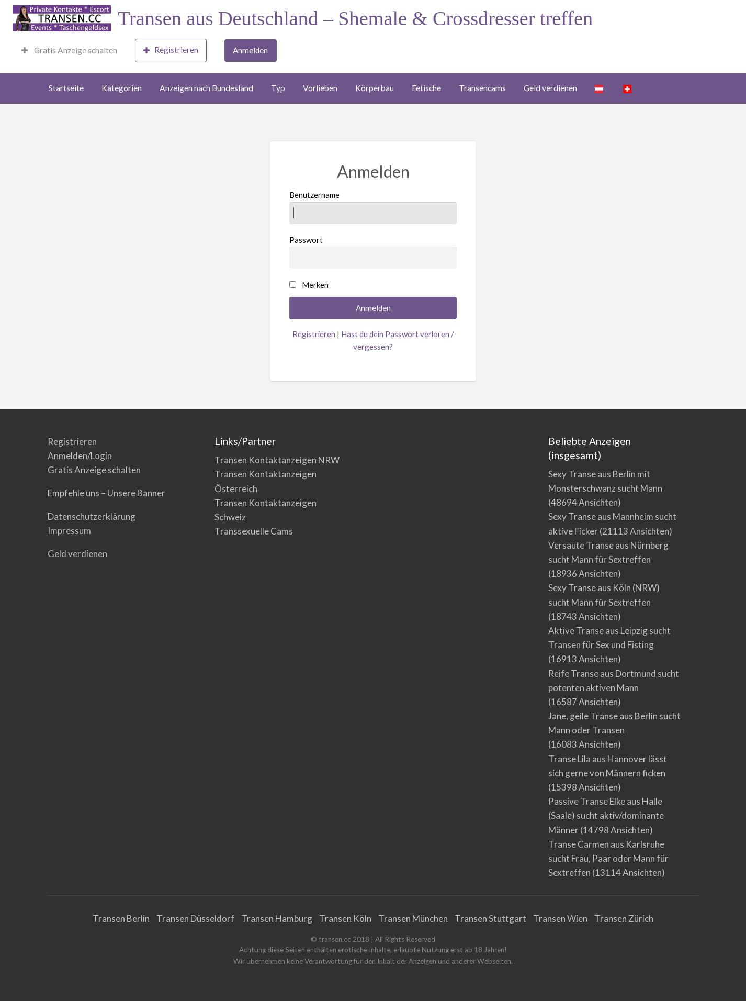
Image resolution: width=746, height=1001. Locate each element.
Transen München (413, 918)
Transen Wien (560, 918)
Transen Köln (345, 918)
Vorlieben (320, 88)
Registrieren (170, 50)
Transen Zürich (623, 918)
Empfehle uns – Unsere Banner (106, 492)
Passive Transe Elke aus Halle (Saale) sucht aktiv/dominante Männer (606, 815)
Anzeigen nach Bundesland (206, 88)
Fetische (426, 88)
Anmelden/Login (80, 455)
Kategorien (121, 88)
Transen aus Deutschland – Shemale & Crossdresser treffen (355, 18)
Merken (315, 285)
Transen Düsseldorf (195, 918)
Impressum (69, 530)
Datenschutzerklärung (91, 516)
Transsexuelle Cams (253, 531)
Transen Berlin (121, 918)
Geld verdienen (550, 88)
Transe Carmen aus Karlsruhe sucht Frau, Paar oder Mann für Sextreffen (608, 858)
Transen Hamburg (276, 918)
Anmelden (250, 50)
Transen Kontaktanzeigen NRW (277, 459)
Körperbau (374, 88)
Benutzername (373, 207)
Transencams (482, 88)
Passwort (373, 252)
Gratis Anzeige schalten (69, 50)
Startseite (66, 88)
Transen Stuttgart (490, 918)
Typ (278, 88)
